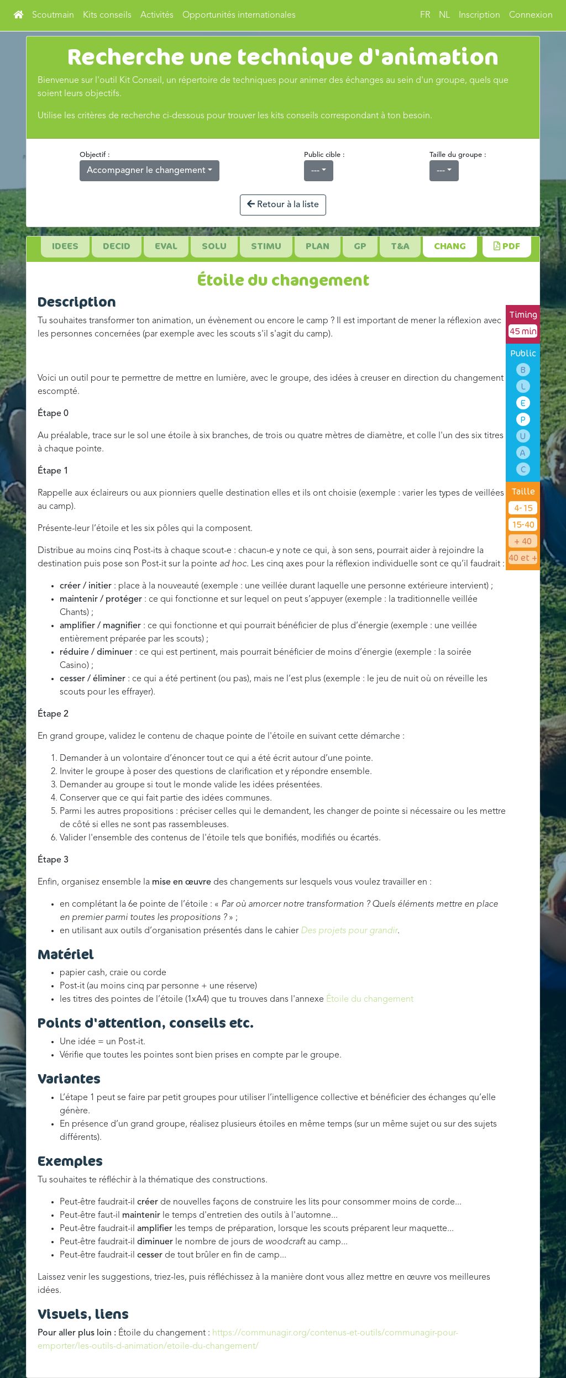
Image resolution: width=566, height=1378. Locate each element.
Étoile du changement (369, 999)
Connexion (531, 15)
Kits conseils (107, 15)
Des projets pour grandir (349, 931)
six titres (487, 436)
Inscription (479, 15)
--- (315, 170)
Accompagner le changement (146, 170)
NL (444, 15)
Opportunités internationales (239, 15)
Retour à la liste (283, 204)
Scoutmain (53, 15)
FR (425, 15)
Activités (157, 15)
